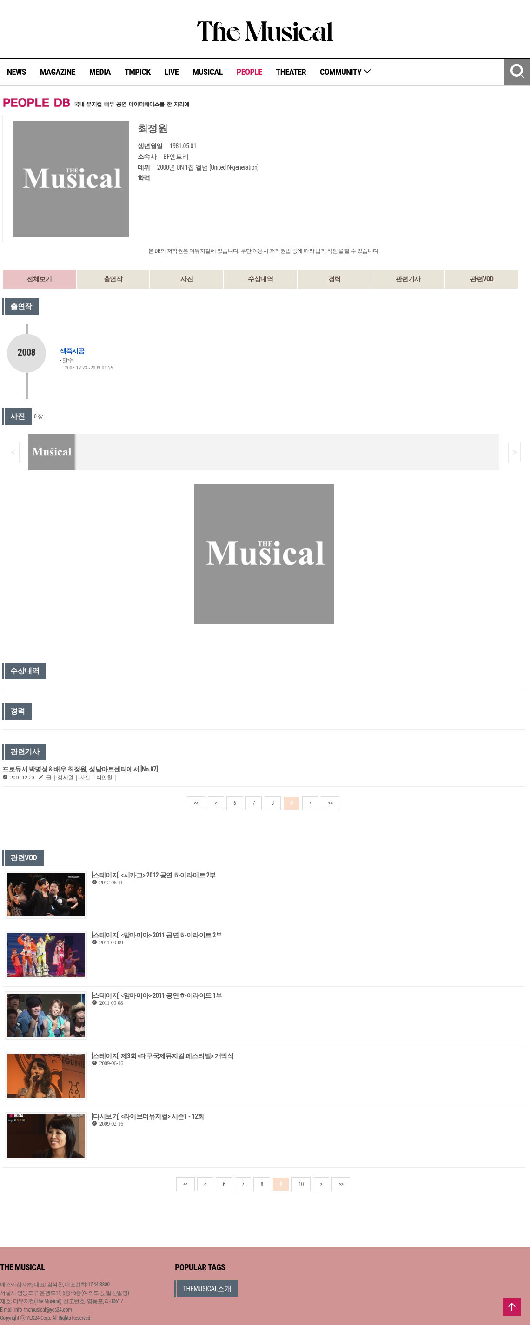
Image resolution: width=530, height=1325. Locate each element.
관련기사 (408, 279)
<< (196, 803)
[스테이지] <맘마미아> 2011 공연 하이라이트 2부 (157, 935)
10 (301, 1184)
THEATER (291, 72)
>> (330, 803)
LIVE (172, 72)
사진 (186, 279)
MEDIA (100, 72)
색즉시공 (72, 351)
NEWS (16, 72)
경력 (334, 279)
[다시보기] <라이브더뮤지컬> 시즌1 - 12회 (148, 1116)
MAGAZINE (57, 72)
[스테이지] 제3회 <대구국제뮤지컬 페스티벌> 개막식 (162, 1056)
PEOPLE (249, 72)
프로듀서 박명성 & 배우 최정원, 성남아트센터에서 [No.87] (80, 769)
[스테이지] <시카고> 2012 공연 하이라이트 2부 (154, 875)
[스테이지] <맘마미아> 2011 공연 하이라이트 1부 (157, 995)
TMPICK (138, 72)
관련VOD (481, 279)
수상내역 (260, 279)
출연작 (113, 279)
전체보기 (39, 279)
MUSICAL (207, 72)
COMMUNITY (345, 72)
